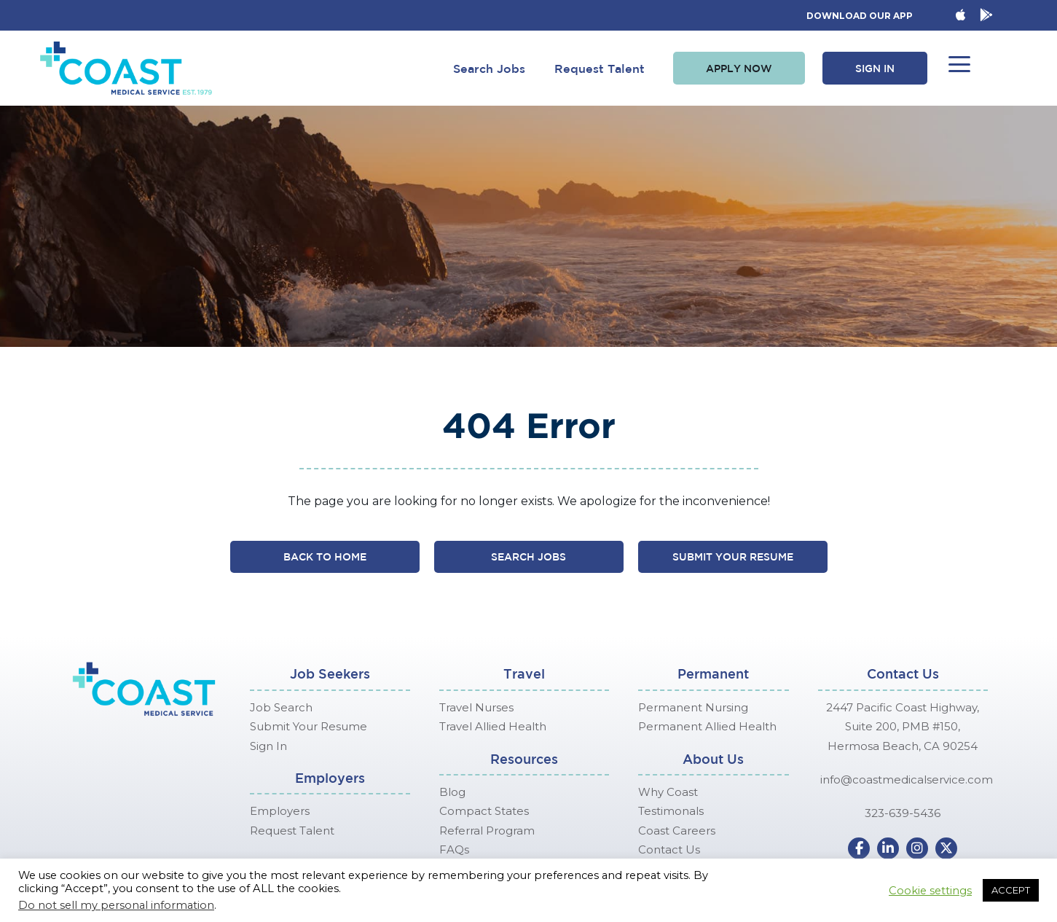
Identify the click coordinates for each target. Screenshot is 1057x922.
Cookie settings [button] (930, 890)
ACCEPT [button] (1010, 890)
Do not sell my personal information (116, 905)
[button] (739, 68)
